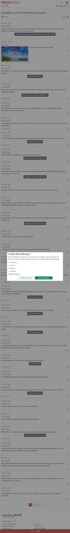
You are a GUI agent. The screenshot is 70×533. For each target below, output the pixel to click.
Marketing (13, 271)
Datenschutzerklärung (52, 259)
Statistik (12, 268)
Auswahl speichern (26, 278)
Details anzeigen (14, 274)
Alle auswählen (43, 278)
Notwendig (13, 262)
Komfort (12, 265)
